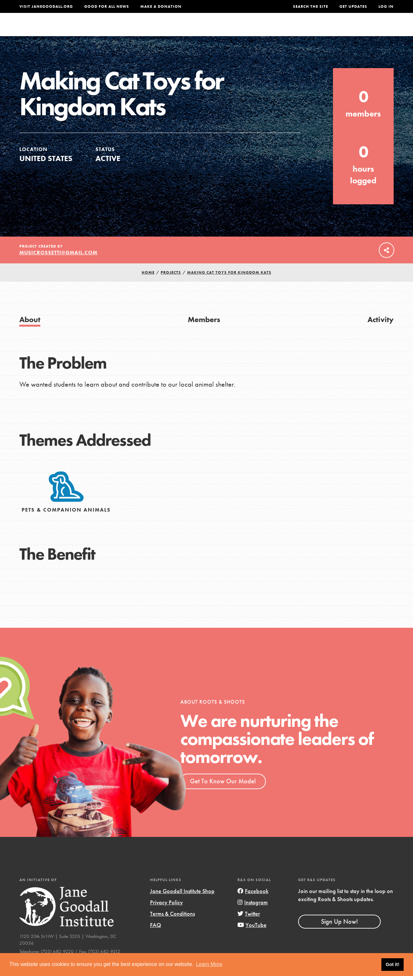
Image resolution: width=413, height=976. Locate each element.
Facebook (252, 904)
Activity (381, 332)
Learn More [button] (209, 964)
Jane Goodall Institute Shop (182, 904)
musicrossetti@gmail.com (58, 265)
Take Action (372, 30)
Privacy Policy (166, 915)
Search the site (310, 6)
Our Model (262, 30)
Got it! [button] (392, 964)
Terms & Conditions (172, 926)
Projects (299, 30)
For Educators (215, 30)
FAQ (155, 937)
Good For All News (106, 6)
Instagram (252, 915)
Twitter (248, 926)
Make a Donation (161, 6)
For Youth (169, 30)
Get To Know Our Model (223, 794)
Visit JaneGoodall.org (46, 6)
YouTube (252, 937)
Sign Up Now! (339, 934)
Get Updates (353, 6)
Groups (331, 30)
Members (204, 332)
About (136, 30)
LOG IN (386, 6)
